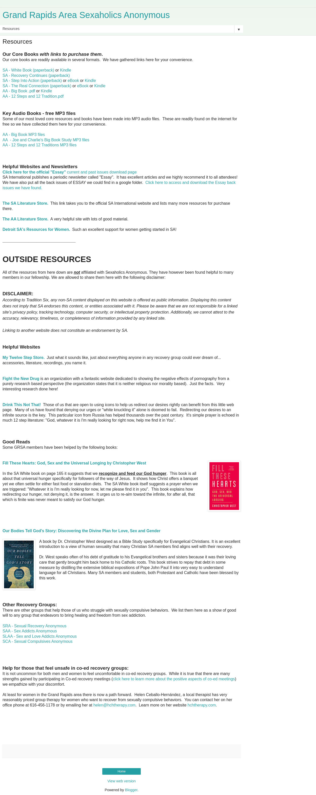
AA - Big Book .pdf (19, 91)
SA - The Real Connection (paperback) (37, 86)
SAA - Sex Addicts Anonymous (30, 631)
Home (121, 771)
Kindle (65, 70)
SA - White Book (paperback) (28, 70)
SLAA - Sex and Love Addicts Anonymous (40, 636)
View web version (121, 781)
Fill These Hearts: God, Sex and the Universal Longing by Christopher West (74, 463)
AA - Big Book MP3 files (24, 134)
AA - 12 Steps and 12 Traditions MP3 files (39, 145)
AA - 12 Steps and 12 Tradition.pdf (33, 96)
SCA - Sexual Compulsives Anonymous (37, 641)
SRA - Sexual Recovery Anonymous (35, 626)
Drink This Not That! (22, 405)
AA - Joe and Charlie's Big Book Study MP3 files (46, 140)
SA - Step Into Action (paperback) (32, 80)
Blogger (131, 790)
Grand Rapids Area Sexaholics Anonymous (86, 15)
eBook (73, 80)
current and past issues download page (70, 172)
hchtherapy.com (202, 705)
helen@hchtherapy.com (114, 705)
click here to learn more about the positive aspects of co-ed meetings (174, 679)
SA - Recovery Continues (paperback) (36, 75)
